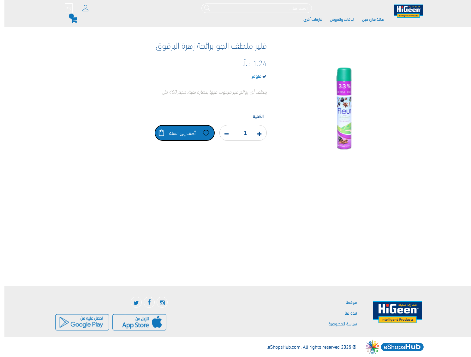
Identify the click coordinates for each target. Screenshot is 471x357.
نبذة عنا (346, 313)
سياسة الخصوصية (338, 323)
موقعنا (346, 302)
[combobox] (252, 8)
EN (64, 8)
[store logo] (404, 11)
